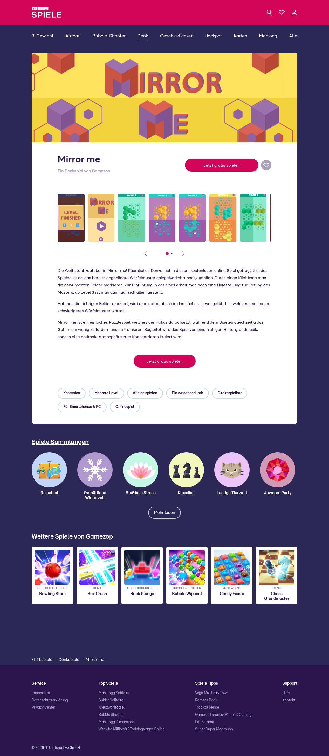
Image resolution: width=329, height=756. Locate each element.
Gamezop (101, 171)
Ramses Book (206, 700)
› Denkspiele (67, 660)
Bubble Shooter (111, 715)
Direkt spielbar (230, 393)
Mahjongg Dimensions (117, 722)
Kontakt (288, 700)
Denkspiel (74, 171)
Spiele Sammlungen (60, 442)
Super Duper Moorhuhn (214, 729)
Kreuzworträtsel (112, 707)
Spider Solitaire (111, 700)
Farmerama (204, 722)
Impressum (41, 693)
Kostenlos (71, 393)
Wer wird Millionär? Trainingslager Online (131, 729)
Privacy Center (43, 707)
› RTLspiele (42, 660)
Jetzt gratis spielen (222, 165)
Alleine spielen (145, 393)
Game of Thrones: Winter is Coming (223, 715)
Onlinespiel (124, 407)
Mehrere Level (106, 393)
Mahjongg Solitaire (114, 693)
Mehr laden (164, 513)
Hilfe (286, 693)
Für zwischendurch (187, 393)
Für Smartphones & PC (82, 407)
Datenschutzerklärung (50, 700)
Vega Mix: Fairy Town (212, 693)
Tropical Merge (207, 707)
